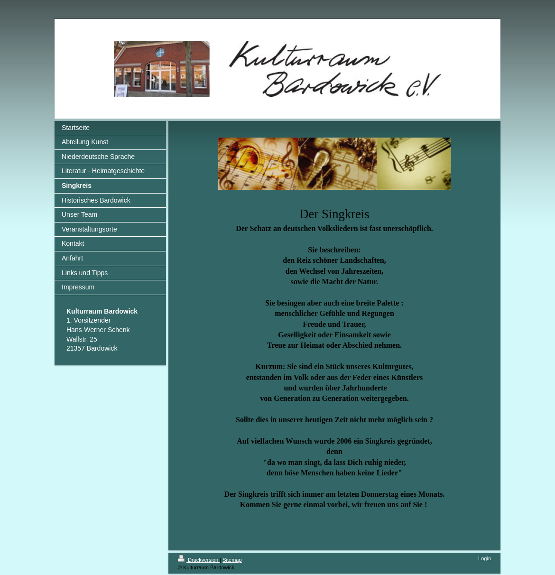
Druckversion (199, 560)
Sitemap (231, 560)
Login (484, 558)
